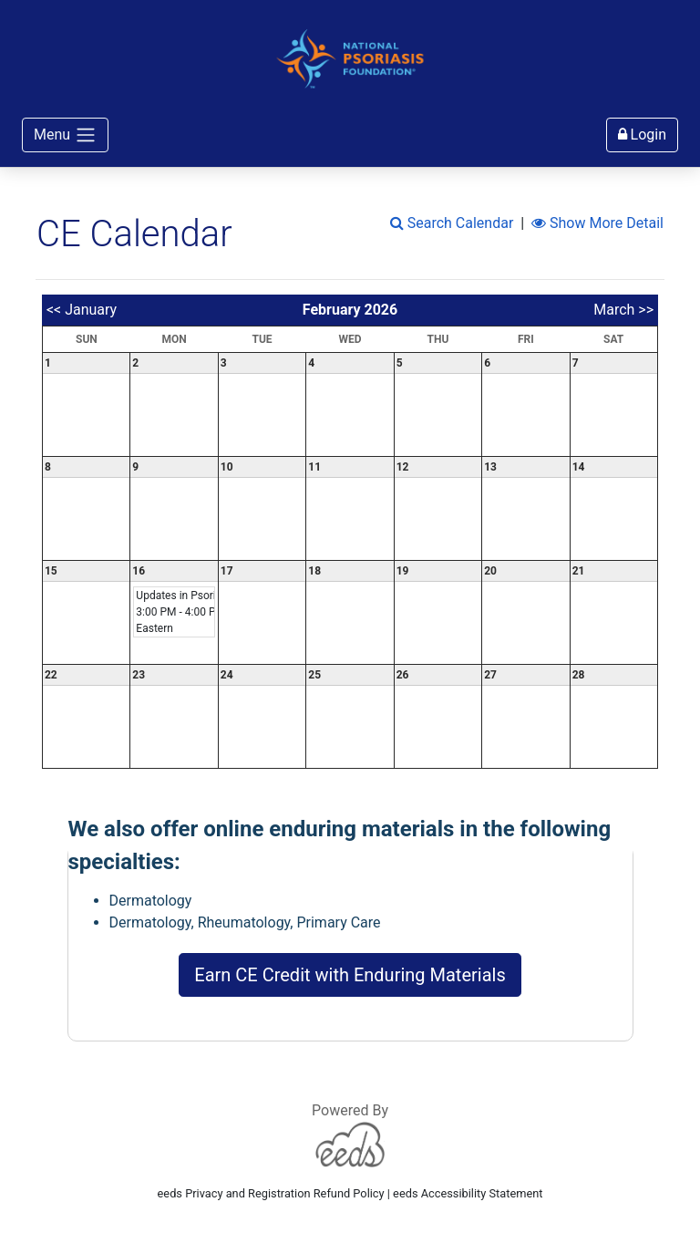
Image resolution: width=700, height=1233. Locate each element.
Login (642, 134)
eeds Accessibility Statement (467, 1193)
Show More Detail (597, 223)
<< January (81, 309)
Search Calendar (452, 223)
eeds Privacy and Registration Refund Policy (271, 1193)
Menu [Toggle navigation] (65, 135)
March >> (623, 309)
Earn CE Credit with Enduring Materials (349, 975)
